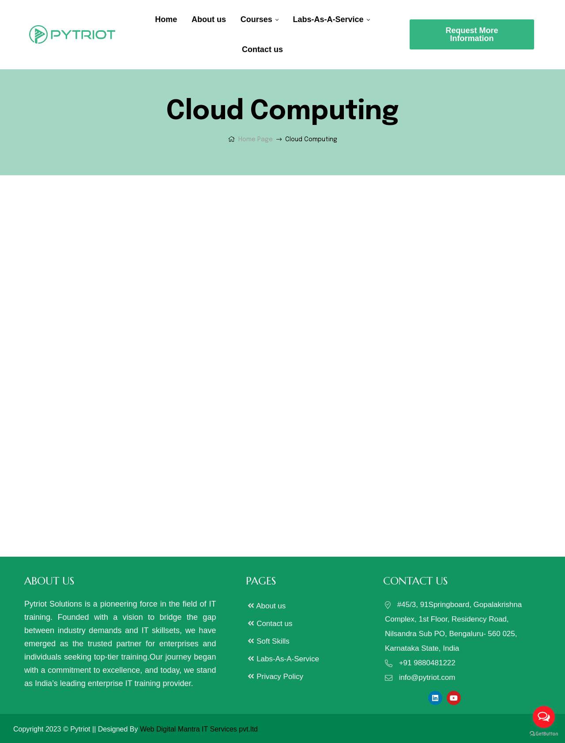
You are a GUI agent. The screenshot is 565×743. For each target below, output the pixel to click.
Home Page (255, 139)
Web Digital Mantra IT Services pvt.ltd (199, 729)
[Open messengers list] (544, 717)
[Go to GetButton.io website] (544, 734)
